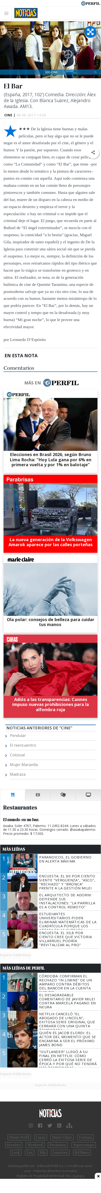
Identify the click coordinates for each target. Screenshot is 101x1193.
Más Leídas (14, 849)
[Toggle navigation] (8, 13)
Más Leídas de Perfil (24, 968)
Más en (51, 383)
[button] (93, 152)
